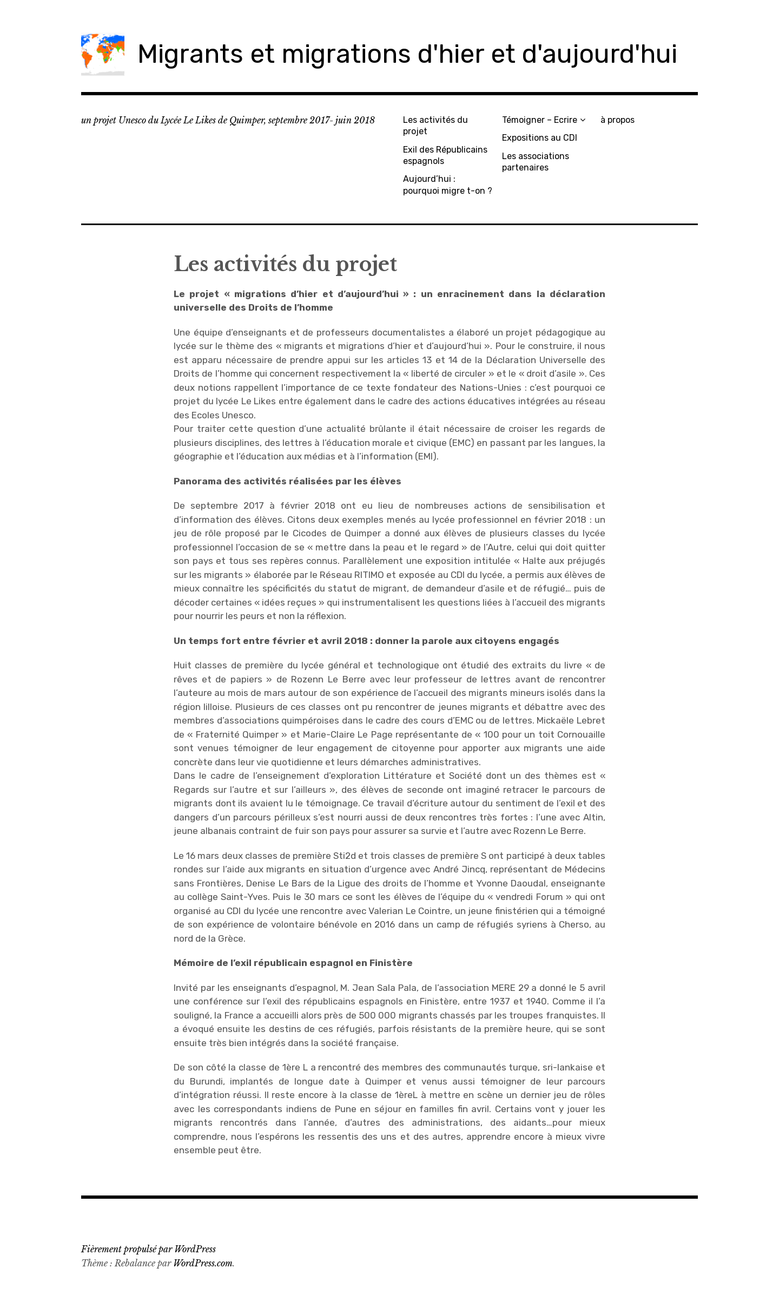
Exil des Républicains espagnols (445, 155)
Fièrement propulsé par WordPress (148, 1249)
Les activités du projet (435, 125)
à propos (617, 120)
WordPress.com (203, 1263)
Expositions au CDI (539, 138)
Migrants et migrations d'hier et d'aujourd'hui (407, 53)
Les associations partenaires (535, 162)
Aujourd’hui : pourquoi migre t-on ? (447, 184)
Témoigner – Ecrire (539, 120)
